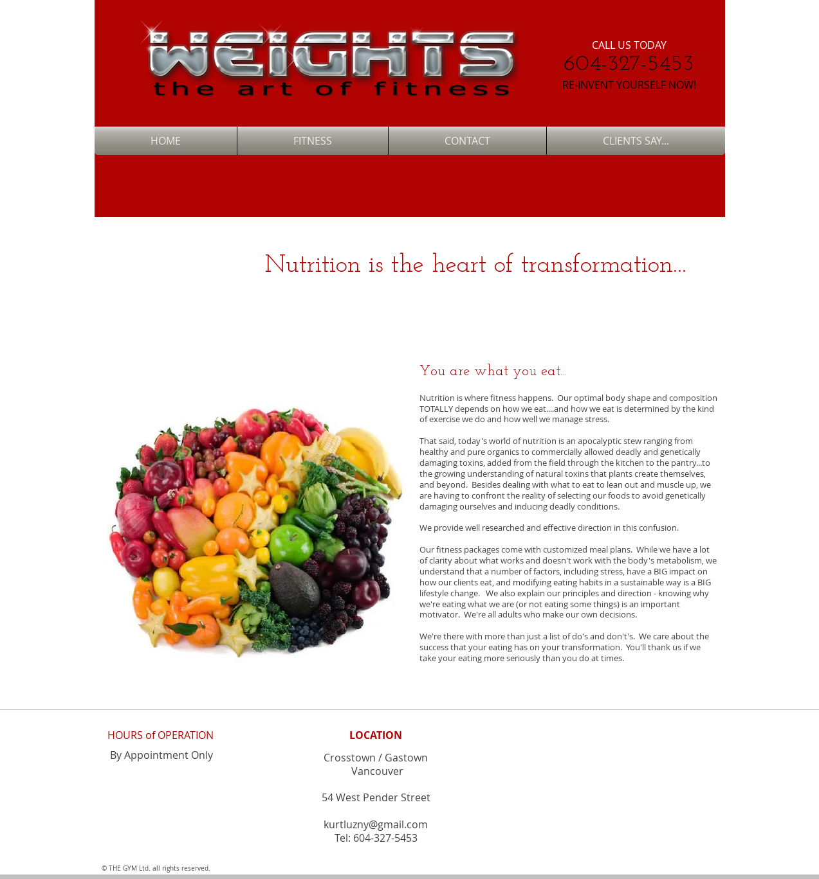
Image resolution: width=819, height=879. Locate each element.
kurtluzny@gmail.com (376, 824)
